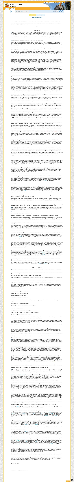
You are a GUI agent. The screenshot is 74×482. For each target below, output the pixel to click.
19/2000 (23, 413)
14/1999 (13, 413)
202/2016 (23, 439)
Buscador (7, 8)
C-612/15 (53, 361)
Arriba (72, 480)
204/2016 (16, 439)
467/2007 (20, 236)
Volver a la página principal (9, 2)
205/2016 (12, 439)
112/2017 (24, 374)
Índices (22, 11)
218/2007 (24, 190)
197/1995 (26, 431)
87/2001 (33, 413)
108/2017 (20, 374)
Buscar (53, 11)
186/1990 (49, 412)
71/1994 (25, 237)
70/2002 (42, 413)
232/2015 (45, 263)
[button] (32, 15)
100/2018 (47, 131)
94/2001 (43, 252)
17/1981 (42, 389)
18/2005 (51, 413)
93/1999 (26, 441)
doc (55, 11)
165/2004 (43, 254)
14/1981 (18, 440)
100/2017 (12, 374)
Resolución (12, 8)
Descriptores (27, 11)
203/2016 (19, 439)
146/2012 (17, 406)
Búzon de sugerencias (60, 11)
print (57, 11)
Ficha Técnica (18, 11)
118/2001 (26, 424)
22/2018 (40, 263)
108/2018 (55, 131)
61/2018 (51, 443)
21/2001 (36, 441)
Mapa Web (68, 481)
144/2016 (45, 180)
